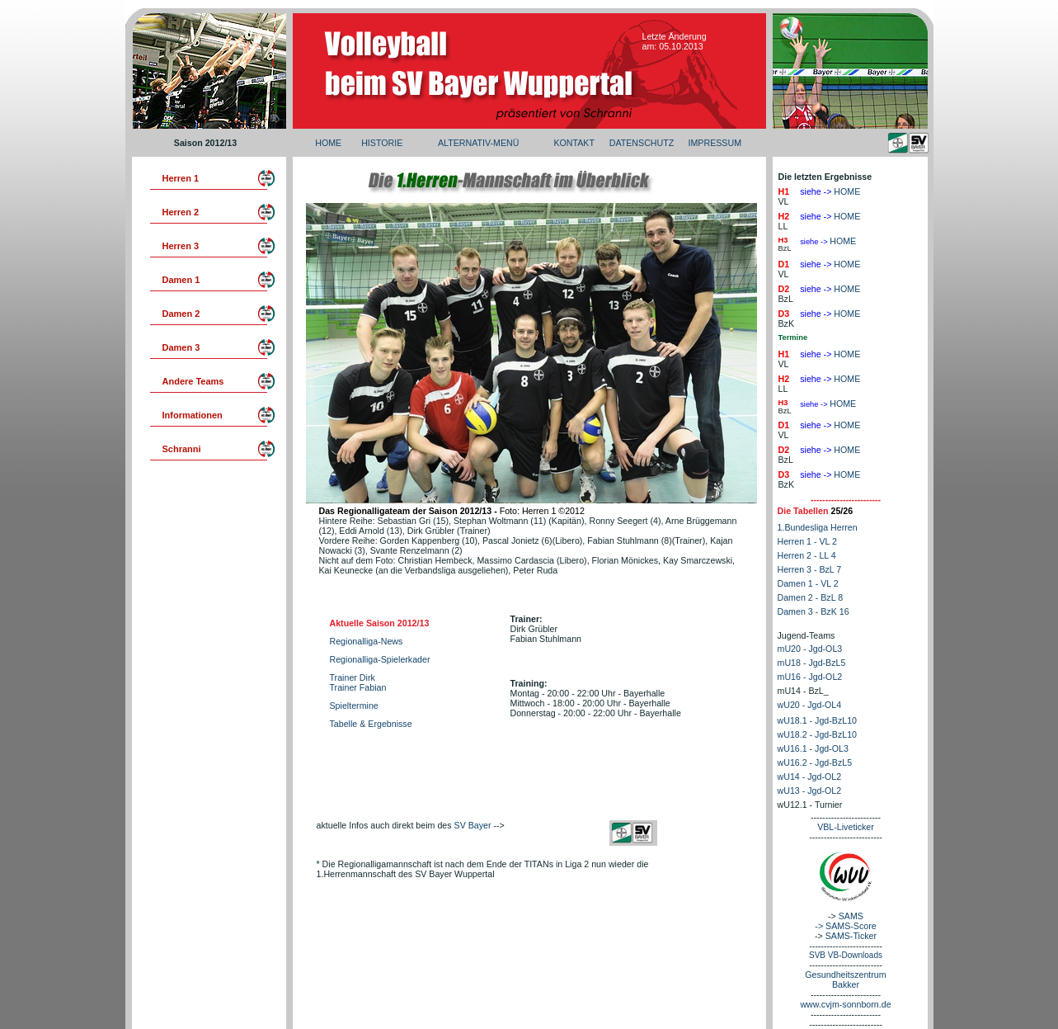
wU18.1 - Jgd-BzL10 (818, 720)
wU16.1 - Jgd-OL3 (813, 748)
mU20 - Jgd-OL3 (810, 649)
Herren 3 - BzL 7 (810, 569)
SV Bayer (472, 825)
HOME (328, 143)
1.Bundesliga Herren (818, 527)
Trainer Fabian (358, 687)
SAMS (851, 916)
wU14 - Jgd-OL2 (810, 776)
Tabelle (345, 724)
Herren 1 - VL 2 (807, 541)
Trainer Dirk (352, 677)
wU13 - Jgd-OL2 (810, 790)
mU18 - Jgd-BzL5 (812, 663)
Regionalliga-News (366, 641)
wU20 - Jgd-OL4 (810, 705)
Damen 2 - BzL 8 (811, 597)
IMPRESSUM (714, 143)
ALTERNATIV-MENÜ (478, 143)
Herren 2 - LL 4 (807, 555)
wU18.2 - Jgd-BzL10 (818, 734)
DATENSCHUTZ (642, 143)
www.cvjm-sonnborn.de (845, 1004)
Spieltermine (354, 705)
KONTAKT (574, 143)
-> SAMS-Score (845, 926)
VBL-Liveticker (845, 827)
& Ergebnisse (385, 724)
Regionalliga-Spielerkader (380, 659)
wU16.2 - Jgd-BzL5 (815, 762)
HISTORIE (381, 143)
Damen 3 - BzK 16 (813, 611)
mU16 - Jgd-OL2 (810, 677)
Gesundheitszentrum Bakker (845, 979)
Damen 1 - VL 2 (808, 583)
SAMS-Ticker (851, 936)
